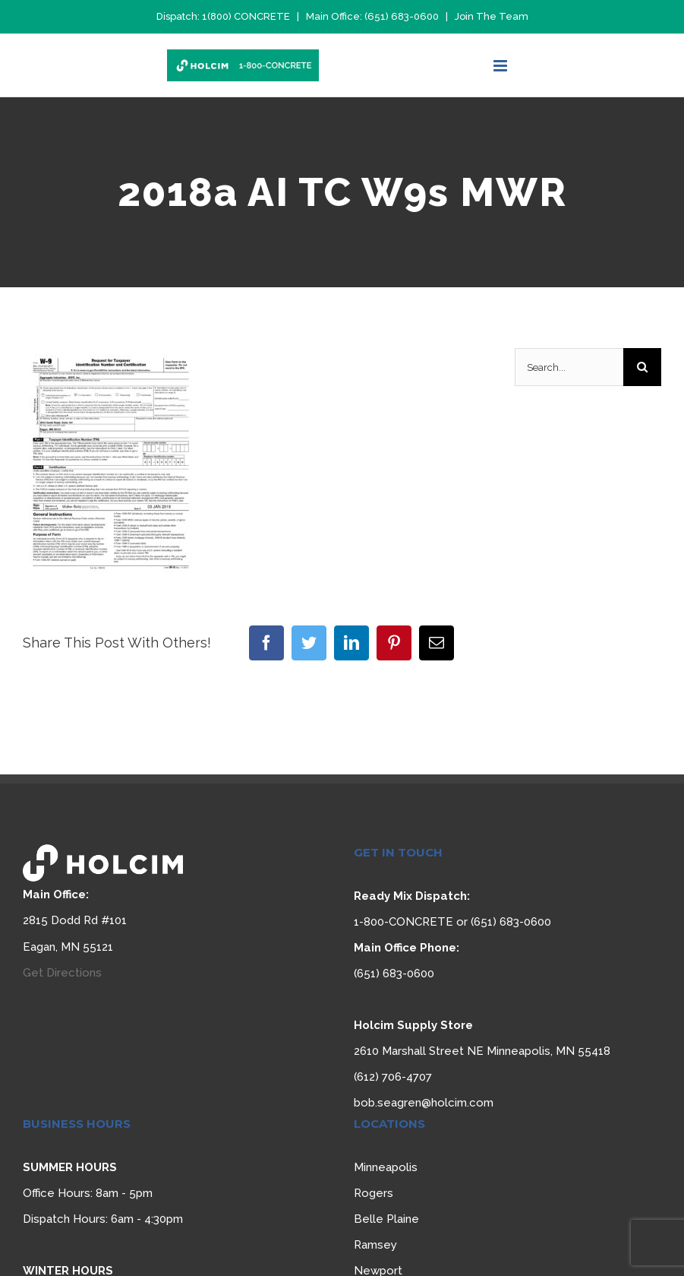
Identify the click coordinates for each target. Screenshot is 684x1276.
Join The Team (491, 16)
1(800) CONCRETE (246, 16)
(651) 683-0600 (401, 16)
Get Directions (62, 973)
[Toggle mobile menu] (501, 66)
